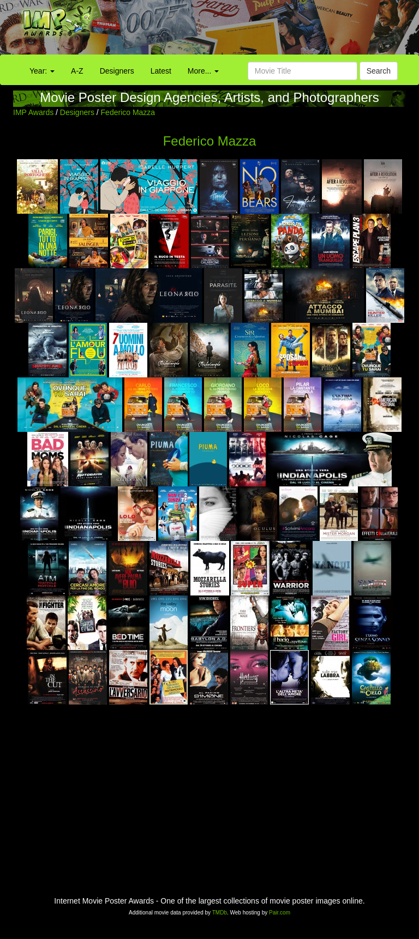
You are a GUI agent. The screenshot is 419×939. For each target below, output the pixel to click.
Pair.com (279, 913)
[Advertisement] (262, 30)
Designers (117, 71)
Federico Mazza (128, 112)
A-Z (77, 71)
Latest (161, 71)
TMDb (219, 913)
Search (379, 71)
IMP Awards (33, 112)
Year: (42, 71)
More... (203, 71)
